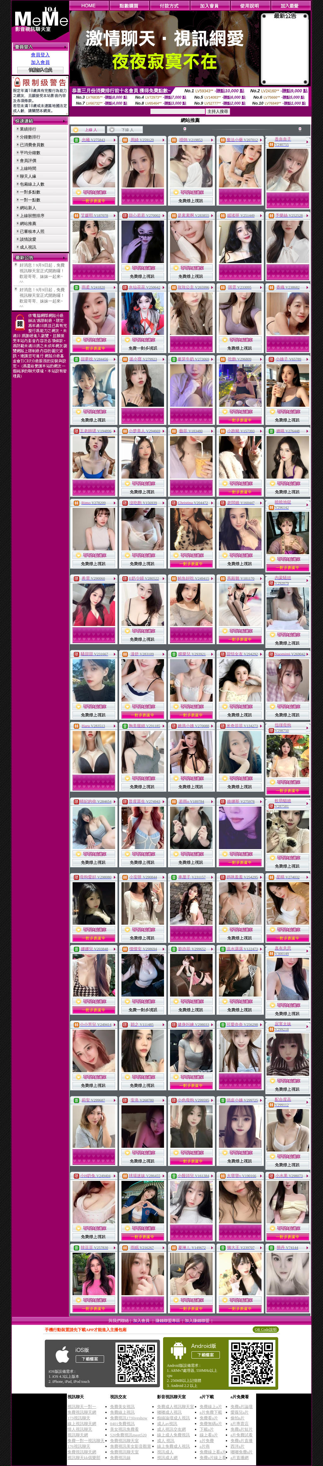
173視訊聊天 (79, 1418)
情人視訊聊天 (80, 1429)
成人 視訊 (165, 1440)
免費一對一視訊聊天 (86, 1440)
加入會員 (40, 62)
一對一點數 (30, 200)
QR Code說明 (266, 1329)
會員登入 (40, 54)
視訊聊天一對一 (82, 1406)
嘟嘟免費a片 (242, 1452)
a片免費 (207, 1440)
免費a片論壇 (242, 1406)
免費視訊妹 (120, 1457)
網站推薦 (28, 223)
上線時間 (28, 168)
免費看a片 (209, 1418)
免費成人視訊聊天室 (175, 1406)
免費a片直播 (242, 1440)
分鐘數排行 (30, 137)
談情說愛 (28, 239)
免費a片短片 (242, 1429)
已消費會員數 (32, 144)
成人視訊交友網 (171, 1429)
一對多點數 (30, 192)
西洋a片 (238, 1446)
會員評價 (28, 160)
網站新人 (28, 207)
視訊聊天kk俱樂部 (84, 1457)
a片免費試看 (242, 1435)
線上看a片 (209, 1435)
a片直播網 (240, 1457)
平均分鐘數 (30, 152)
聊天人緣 (28, 176)
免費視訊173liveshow (128, 1418)
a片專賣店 (240, 1423)
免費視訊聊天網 (82, 1412)
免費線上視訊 (122, 1412)
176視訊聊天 (79, 1446)
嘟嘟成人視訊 (169, 1412)
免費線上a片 (211, 1406)
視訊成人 (165, 1452)
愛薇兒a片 (240, 1412)
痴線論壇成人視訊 (173, 1418)
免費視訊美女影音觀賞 (130, 1446)
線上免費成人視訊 (173, 1446)
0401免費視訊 (122, 1423)
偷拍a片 (238, 1418)
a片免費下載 (211, 1412)
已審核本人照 (32, 231)
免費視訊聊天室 (124, 1440)
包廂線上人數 (32, 184)
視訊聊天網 (78, 1435)
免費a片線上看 (213, 1457)
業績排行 (28, 129)
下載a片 (207, 1429)
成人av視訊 (167, 1423)
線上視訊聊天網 (82, 1423)
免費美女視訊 (122, 1406)
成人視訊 (28, 247)
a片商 (205, 1446)
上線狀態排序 (32, 215)
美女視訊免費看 (124, 1429)
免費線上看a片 (213, 1452)
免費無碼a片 (211, 1423)
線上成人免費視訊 (173, 1435)
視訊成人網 (167, 1457)
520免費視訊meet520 (128, 1435)
